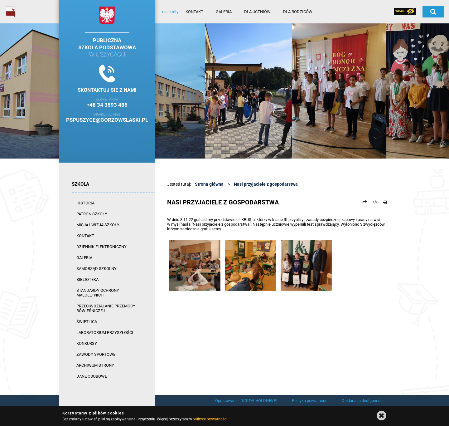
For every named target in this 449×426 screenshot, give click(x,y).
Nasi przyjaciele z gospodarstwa (266, 184)
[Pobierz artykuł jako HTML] (375, 201)
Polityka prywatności (310, 400)
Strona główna (209, 184)
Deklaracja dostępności (363, 400)
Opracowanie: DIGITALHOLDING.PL (246, 400)
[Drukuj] (385, 201)
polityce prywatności (210, 419)
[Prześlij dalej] (365, 201)
